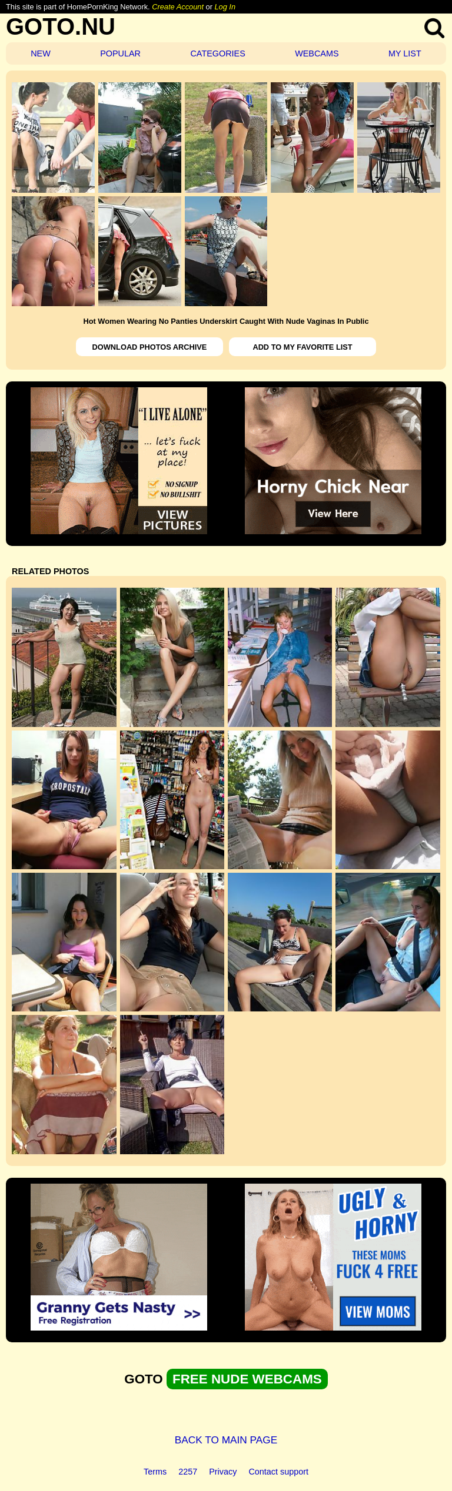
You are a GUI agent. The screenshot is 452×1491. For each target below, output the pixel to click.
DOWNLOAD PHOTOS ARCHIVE (149, 347)
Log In (224, 6)
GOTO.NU (60, 26)
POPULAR (120, 53)
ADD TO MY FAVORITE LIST (302, 347)
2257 (187, 1471)
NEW (41, 53)
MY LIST (404, 53)
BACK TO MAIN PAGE (226, 1440)
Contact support (278, 1471)
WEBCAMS (316, 53)
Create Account (178, 6)
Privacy (223, 1471)
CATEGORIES (217, 53)
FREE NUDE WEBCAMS (247, 1379)
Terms (155, 1471)
